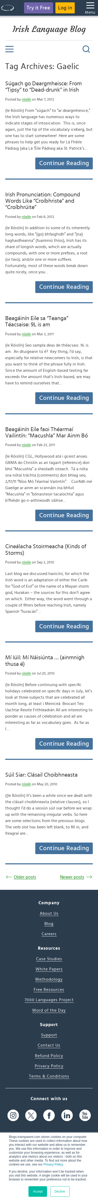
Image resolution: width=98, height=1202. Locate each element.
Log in (65, 8)
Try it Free (38, 8)
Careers (49, 934)
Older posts (25, 877)
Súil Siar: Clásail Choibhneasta (41, 775)
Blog (49, 924)
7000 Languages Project (49, 1000)
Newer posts (72, 877)
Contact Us (49, 1045)
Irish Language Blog (49, 29)
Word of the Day (49, 1010)
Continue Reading (64, 163)
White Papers (49, 969)
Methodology (49, 979)
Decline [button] (60, 1191)
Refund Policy (49, 1056)
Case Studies (49, 959)
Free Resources (49, 989)
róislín (26, 99)
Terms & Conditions (49, 1076)
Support (49, 1035)
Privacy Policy (53, 1164)
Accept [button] (38, 1191)
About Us (49, 913)
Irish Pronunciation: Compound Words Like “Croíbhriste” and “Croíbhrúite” (42, 201)
